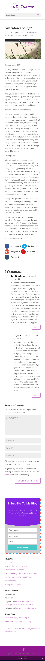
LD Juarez (10, 32)
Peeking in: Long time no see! (26, 608)
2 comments (28, 35)
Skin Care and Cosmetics (14, 570)
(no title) (8, 625)
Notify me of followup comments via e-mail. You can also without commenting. (22, 472)
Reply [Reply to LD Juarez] (36, 395)
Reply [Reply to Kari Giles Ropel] (36, 327)
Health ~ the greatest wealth (16, 566)
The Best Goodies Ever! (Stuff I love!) (19, 577)
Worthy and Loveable (13, 35)
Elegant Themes (22, 653)
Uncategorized (10, 581)
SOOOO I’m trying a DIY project (17, 618)
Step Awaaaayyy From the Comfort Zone (21, 573)
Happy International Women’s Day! (18, 621)
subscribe (8, 475)
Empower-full (32, 32)
